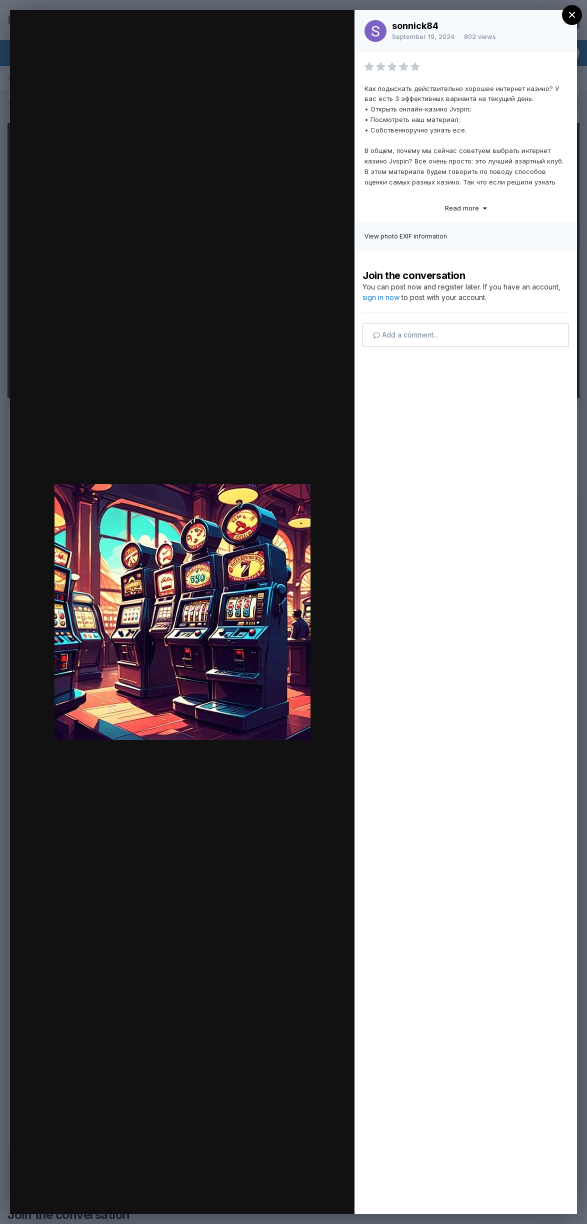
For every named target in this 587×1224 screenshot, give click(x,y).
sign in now (381, 297)
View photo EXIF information (405, 236)
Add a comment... (405, 334)
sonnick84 (415, 25)
